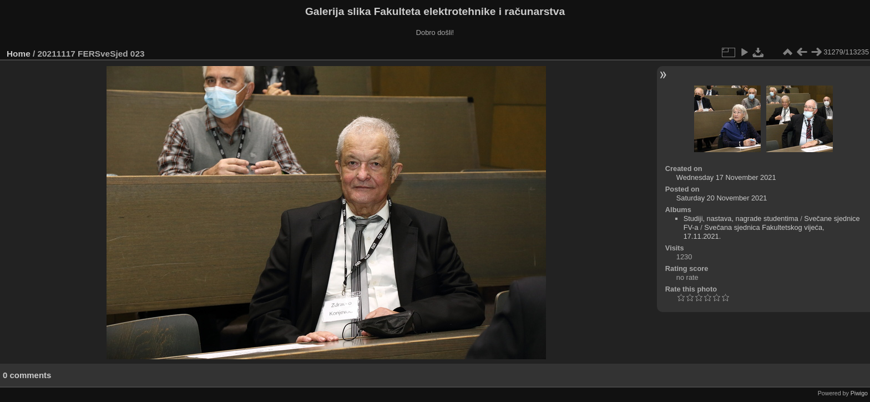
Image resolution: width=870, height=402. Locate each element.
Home (19, 53)
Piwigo (859, 393)
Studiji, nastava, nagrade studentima (741, 218)
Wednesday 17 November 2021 (726, 177)
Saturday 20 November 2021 (721, 198)
